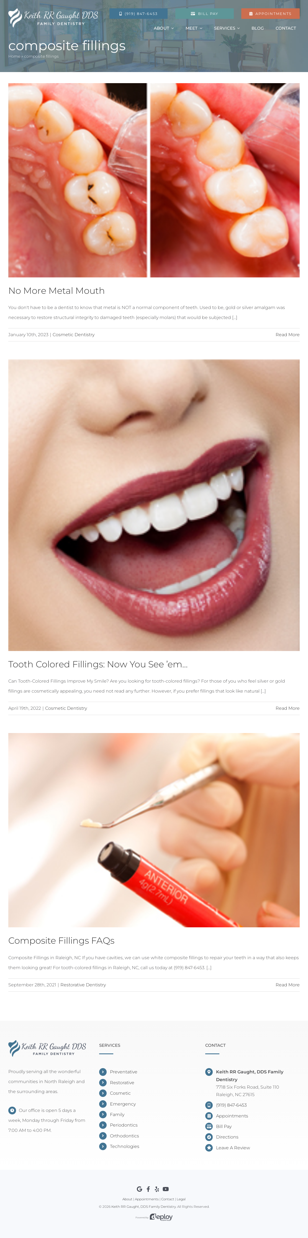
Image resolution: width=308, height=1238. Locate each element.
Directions (227, 1137)
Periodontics (124, 1125)
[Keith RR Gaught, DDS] (47, 1042)
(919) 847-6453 (231, 1105)
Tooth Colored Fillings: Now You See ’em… (98, 664)
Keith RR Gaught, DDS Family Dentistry (143, 1206)
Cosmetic (120, 1093)
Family (117, 1114)
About (127, 1199)
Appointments (232, 1116)
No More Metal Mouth (56, 290)
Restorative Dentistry (83, 984)
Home (14, 57)
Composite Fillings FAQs (61, 940)
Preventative (123, 1071)
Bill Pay (224, 1126)
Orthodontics (124, 1136)
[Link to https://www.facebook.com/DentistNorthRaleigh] (148, 1189)
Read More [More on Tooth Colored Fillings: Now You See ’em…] (288, 708)
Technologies (124, 1146)
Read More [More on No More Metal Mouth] (288, 334)
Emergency (123, 1104)
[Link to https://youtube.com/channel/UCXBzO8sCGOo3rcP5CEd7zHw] (166, 1189)
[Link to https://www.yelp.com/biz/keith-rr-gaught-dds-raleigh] (157, 1189)
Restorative (122, 1082)
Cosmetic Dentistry (73, 334)
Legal (181, 1199)
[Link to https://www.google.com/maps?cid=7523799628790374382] (139, 1189)
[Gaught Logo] (52, 10)
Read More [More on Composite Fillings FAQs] (288, 984)
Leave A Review (233, 1147)
